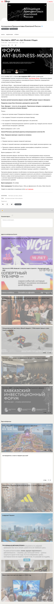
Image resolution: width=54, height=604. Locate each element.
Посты (3, 34)
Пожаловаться (13, 29)
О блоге (16, 34)
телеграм (30, 189)
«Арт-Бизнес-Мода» (34, 78)
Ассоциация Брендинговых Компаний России (21, 26)
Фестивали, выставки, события (15, 195)
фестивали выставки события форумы (14, 198)
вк (26, 189)
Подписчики (9, 34)
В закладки (18, 204)
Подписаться (5, 29)
